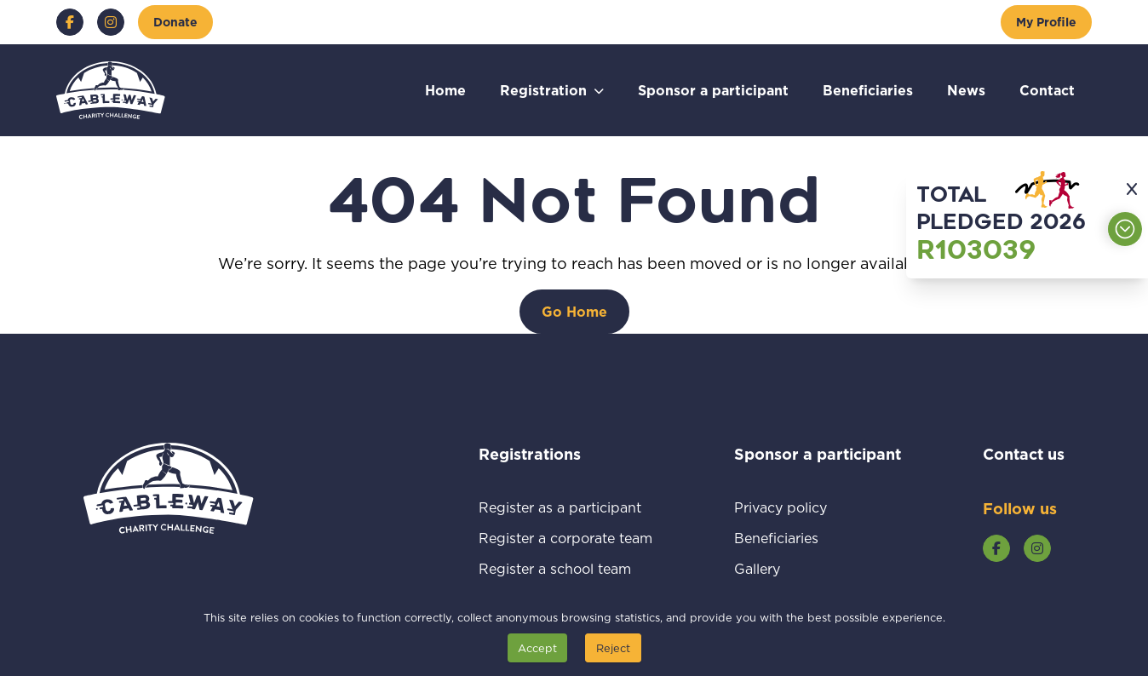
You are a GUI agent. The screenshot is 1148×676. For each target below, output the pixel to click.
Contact (1047, 90)
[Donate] (175, 22)
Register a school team (565, 568)
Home (445, 90)
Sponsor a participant (713, 90)
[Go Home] (574, 311)
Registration (543, 90)
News (966, 90)
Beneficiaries (868, 90)
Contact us (1024, 454)
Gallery (777, 568)
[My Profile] (1046, 22)
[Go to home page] (110, 90)
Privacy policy (800, 507)
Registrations (553, 454)
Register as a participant (565, 507)
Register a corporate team (565, 537)
